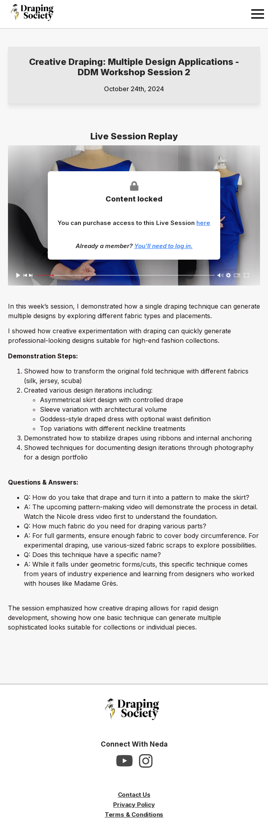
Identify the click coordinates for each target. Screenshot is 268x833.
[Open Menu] (257, 14)
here (203, 223)
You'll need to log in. (163, 246)
